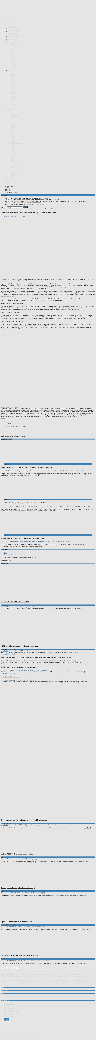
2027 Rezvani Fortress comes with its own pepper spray (20, 646)
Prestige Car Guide (13, 37)
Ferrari (13, 75)
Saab (12, 158)
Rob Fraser (13, 216)
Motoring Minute (9, 178)
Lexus (12, 118)
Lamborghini (14, 115)
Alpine (13, 45)
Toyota (13, 170)
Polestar (13, 146)
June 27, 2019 (4, 541)
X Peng (13, 175)
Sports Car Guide (12, 39)
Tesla (12, 169)
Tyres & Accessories (32, 471)
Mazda (13, 127)
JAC (12, 102)
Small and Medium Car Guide (16, 36)
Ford (12, 78)
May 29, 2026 (4, 651)
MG (12, 132)
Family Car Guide (12, 33)
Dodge (13, 68)
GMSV (13, 85)
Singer (13, 160)
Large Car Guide (12, 34)
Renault (13, 153)
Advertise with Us (9, 187)
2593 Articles (14, 407)
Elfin (12, 72)
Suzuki (13, 167)
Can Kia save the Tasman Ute (11, 677)
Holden (13, 89)
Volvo (12, 174)
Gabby (6, 553)
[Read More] (35, 475)
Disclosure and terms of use (11, 192)
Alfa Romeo (14, 44)
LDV (12, 119)
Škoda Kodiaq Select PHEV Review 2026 (15, 602)
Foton (12, 79)
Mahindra (13, 123)
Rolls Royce (14, 155)
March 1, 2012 (5, 506)
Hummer (13, 95)
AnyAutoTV (7, 183)
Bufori (13, 55)
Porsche (13, 147)
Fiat (12, 76)
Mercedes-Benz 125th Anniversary (13, 333)
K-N (9, 109)
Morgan (13, 136)
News (5, 24)
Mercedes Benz (15, 130)
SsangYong (14, 164)
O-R (9, 140)
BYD (12, 58)
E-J (8, 70)
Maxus (13, 126)
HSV (12, 93)
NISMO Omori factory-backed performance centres (18, 667)
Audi (12, 48)
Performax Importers (16, 143)
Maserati (13, 124)
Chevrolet (13, 62)
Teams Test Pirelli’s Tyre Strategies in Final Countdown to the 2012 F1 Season (27, 503)
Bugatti (13, 56)
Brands (6, 41)
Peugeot (13, 144)
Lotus (12, 121)
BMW (12, 51)
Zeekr (12, 177)
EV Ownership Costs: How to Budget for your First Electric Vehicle (24, 820)
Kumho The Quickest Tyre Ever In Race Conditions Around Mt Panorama (26, 467)
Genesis (13, 82)
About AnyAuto (8, 186)
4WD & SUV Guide (13, 27)
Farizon (13, 73)
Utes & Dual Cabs (13, 28)
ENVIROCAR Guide (13, 30)
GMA (12, 84)
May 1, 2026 (4, 960)
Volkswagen (14, 172)
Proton (13, 149)
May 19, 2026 (4, 825)
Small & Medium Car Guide (12, 1010)
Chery (12, 61)
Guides (6, 25)
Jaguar (13, 106)
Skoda (12, 161)
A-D (9, 42)
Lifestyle (6, 181)
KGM (12, 110)
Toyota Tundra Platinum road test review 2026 (16, 922)
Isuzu (12, 101)
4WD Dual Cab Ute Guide (11, 1014)
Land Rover (14, 116)
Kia (12, 112)
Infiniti (13, 99)
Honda (13, 92)
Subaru (13, 166)
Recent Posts (4, 563)
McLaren (13, 129)
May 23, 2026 (4, 660)
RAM (12, 150)
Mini (12, 133)
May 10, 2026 (4, 858)
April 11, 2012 (5, 471)
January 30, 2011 (5, 216)
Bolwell (13, 53)
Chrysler (13, 64)
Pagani (13, 141)
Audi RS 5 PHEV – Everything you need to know (17, 854)
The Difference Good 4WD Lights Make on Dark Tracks (20, 955)
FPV (12, 81)
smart (12, 163)
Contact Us (7, 190)
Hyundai (13, 96)
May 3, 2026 (4, 926)
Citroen (13, 65)
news (5, 335)
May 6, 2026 (4, 892)
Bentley (13, 50)
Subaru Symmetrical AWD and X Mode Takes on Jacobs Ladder (23, 538)
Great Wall (14, 87)
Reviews (6, 22)
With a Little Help (6, 997)
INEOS (13, 98)
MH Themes (35, 1038)
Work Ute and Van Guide (14, 31)
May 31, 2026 (4, 607)
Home (5, 20)
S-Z (9, 157)
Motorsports (18, 471)
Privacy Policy (8, 189)
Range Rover (14, 152)
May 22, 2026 (4, 670)
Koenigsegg (14, 113)
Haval (12, 90)
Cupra (12, 67)
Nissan (13, 138)
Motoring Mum (8, 180)
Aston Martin (14, 47)
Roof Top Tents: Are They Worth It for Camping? (18, 888)
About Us (2, 987)
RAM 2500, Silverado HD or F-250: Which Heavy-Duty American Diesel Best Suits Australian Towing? (36, 657)
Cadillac (13, 59)
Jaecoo (13, 104)
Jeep (12, 107)
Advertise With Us (4, 990)
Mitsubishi (14, 135)
